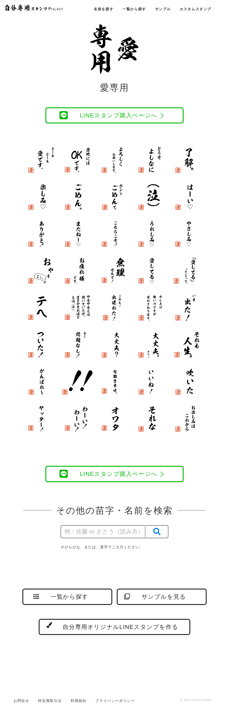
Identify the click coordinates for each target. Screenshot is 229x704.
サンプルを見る (155, 596)
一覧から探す (134, 9)
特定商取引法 (50, 701)
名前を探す (103, 9)
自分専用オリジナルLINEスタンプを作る (112, 626)
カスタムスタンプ (195, 9)
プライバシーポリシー (115, 701)
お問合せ (21, 701)
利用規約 (78, 701)
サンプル (163, 9)
